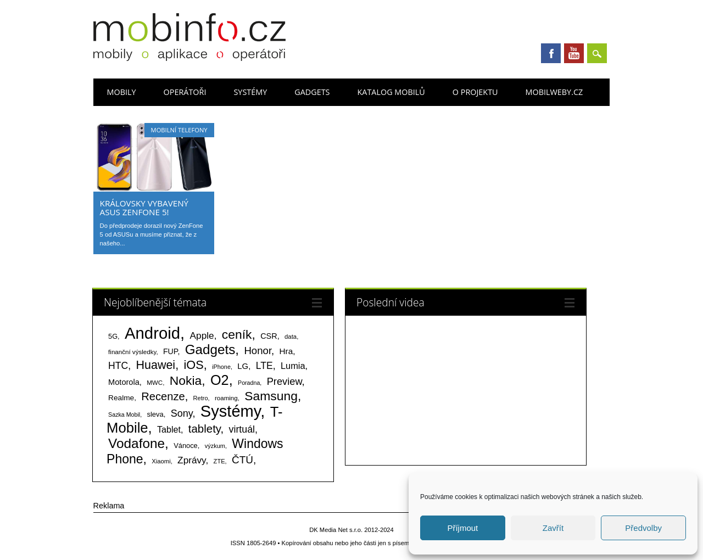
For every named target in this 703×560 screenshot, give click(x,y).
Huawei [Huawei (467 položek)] (155, 365)
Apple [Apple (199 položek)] (202, 335)
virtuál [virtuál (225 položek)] (242, 429)
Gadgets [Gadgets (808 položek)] (210, 349)
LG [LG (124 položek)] (242, 366)
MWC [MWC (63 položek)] (155, 382)
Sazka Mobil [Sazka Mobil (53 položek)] (124, 414)
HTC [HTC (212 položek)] (118, 365)
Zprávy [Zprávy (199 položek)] (191, 460)
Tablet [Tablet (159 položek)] (169, 429)
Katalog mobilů (391, 92)
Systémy (250, 92)
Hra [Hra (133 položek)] (286, 351)
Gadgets (312, 92)
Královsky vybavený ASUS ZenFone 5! (144, 207)
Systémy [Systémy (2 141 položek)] (230, 411)
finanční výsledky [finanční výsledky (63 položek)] (132, 352)
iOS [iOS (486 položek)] (193, 365)
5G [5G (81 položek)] (113, 336)
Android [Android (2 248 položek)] (152, 333)
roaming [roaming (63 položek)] (226, 398)
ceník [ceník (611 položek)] (237, 334)
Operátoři (185, 92)
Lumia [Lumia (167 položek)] (293, 366)
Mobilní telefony (179, 130)
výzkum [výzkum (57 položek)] (215, 446)
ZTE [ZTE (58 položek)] (219, 461)
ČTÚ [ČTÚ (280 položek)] (242, 460)
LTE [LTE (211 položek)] (264, 365)
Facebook (551, 53)
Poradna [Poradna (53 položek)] (249, 382)
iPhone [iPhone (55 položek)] (221, 366)
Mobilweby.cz (554, 92)
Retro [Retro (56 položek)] (200, 398)
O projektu (475, 92)
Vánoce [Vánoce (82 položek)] (186, 445)
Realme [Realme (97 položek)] (121, 398)
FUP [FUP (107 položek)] (170, 351)
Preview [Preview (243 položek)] (284, 381)
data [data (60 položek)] (290, 336)
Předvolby (643, 528)
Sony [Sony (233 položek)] (182, 413)
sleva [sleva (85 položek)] (155, 414)
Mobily (121, 92)
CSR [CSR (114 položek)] (268, 336)
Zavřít (553, 528)
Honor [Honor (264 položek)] (257, 350)
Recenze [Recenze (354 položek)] (163, 396)
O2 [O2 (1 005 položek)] (219, 380)
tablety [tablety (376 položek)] (204, 428)
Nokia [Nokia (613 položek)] (186, 380)
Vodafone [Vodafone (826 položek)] (136, 443)
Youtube (574, 53)
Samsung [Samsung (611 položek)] (271, 396)
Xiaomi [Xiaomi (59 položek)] (161, 461)
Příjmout (462, 528)
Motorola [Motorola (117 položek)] (124, 382)
